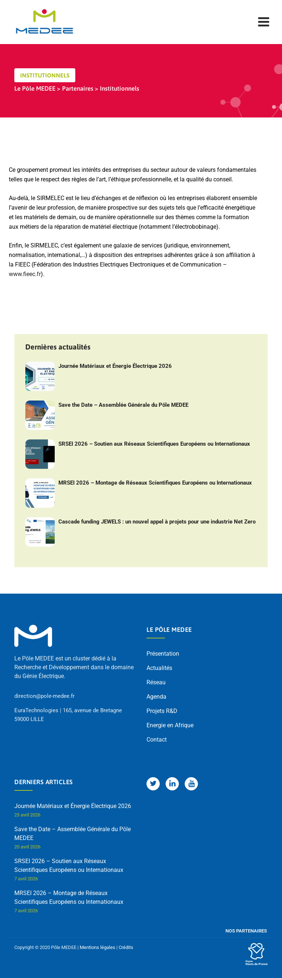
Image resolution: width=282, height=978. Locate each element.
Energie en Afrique (170, 725)
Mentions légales (97, 947)
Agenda (156, 696)
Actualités (159, 667)
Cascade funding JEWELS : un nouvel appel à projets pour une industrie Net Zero (157, 521)
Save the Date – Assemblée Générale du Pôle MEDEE (123, 405)
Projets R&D (162, 710)
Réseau (156, 682)
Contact (157, 739)
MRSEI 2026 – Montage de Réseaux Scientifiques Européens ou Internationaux (155, 482)
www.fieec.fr (25, 274)
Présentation (163, 653)
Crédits (126, 947)
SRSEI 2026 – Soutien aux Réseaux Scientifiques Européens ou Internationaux (154, 444)
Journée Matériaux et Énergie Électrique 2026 (115, 366)
